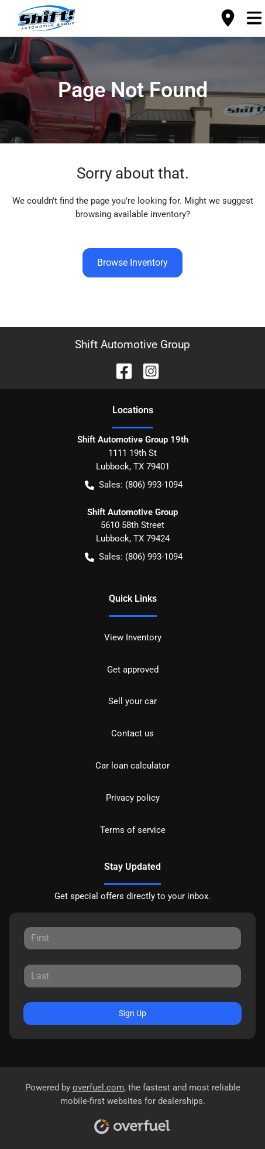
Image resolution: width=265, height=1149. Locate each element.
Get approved (133, 669)
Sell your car (132, 701)
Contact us (132, 733)
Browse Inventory (132, 262)
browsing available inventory (130, 214)
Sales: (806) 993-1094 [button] (134, 485)
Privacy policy (133, 798)
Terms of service (133, 830)
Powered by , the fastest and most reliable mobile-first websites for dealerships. (132, 1104)
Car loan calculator (132, 765)
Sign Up (132, 1013)
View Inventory (132, 637)
